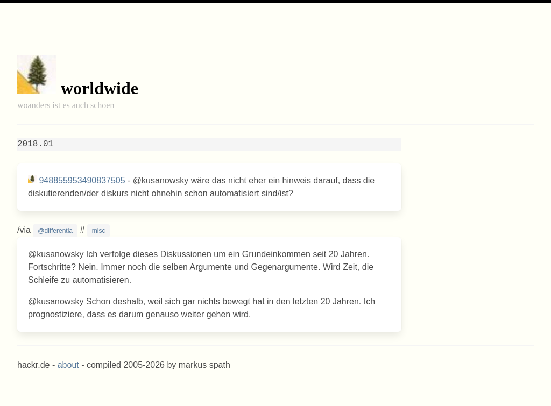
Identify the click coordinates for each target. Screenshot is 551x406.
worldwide (99, 88)
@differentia (55, 230)
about (68, 364)
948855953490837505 (82, 180)
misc (98, 230)
